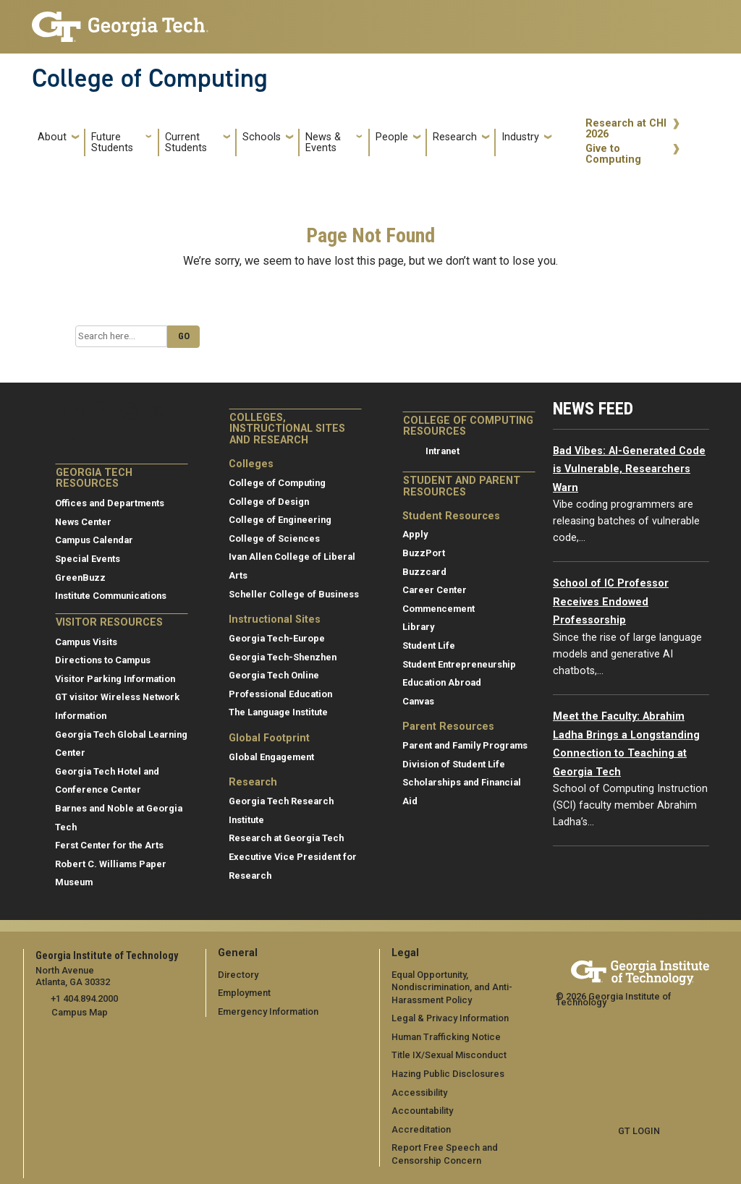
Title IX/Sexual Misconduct (449, 1054)
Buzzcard (424, 571)
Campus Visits (86, 641)
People (392, 137)
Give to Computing (613, 154)
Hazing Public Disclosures (447, 1073)
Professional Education (280, 694)
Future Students (112, 143)
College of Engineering (280, 519)
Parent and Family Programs (465, 745)
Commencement (438, 608)
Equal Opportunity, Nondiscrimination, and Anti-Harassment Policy (451, 987)
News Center (83, 521)
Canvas (418, 701)
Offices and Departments (109, 503)
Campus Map (79, 1012)
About (52, 137)
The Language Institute (278, 712)
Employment (244, 992)
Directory (238, 974)
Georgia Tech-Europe (277, 638)
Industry (520, 137)
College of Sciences (274, 538)
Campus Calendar (94, 539)
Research (455, 137)
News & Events (323, 143)
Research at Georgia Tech (286, 837)
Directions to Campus (103, 660)
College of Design (269, 501)
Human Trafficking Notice (446, 1036)
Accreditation (421, 1129)
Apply (415, 534)
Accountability (422, 1110)
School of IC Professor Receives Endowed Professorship (611, 601)
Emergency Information (268, 1011)
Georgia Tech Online (274, 675)
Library (418, 626)
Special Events (87, 558)
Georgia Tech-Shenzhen (282, 657)
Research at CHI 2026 (625, 129)
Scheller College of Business (294, 594)
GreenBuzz (80, 577)
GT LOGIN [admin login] (639, 1130)
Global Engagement (271, 756)
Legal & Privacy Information (450, 1018)
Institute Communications (110, 595)
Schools (261, 137)
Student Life (428, 645)
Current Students (186, 143)
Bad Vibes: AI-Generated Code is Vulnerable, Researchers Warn (629, 469)
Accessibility (419, 1092)
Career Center (434, 589)
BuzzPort (423, 553)
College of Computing (150, 78)
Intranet (442, 451)
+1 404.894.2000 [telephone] (84, 998)
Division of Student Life (453, 764)
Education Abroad (441, 682)
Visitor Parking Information (115, 678)
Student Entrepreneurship (459, 664)
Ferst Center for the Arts (109, 845)
